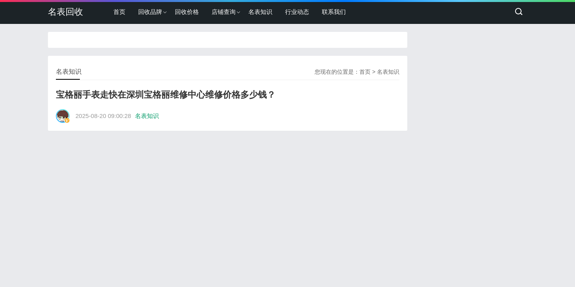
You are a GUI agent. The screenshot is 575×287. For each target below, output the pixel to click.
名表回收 (65, 12)
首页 (119, 11)
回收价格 (187, 11)
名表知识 (260, 11)
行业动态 (297, 11)
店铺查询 (224, 11)
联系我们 (334, 11)
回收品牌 (150, 11)
